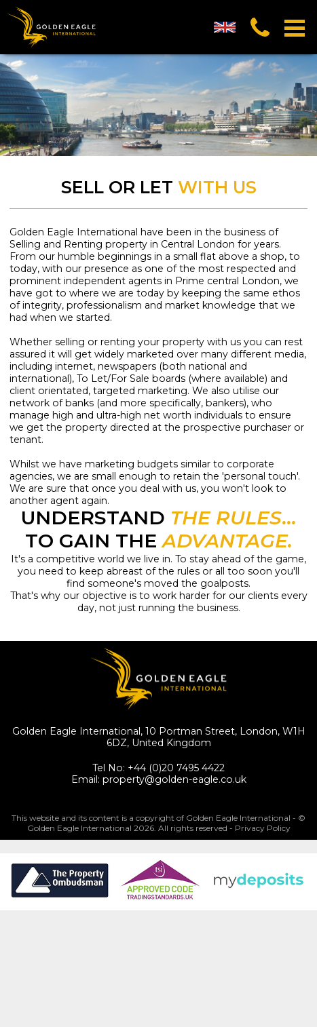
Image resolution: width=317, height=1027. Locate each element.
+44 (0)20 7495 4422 (176, 768)
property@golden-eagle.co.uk (174, 779)
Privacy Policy (263, 828)
